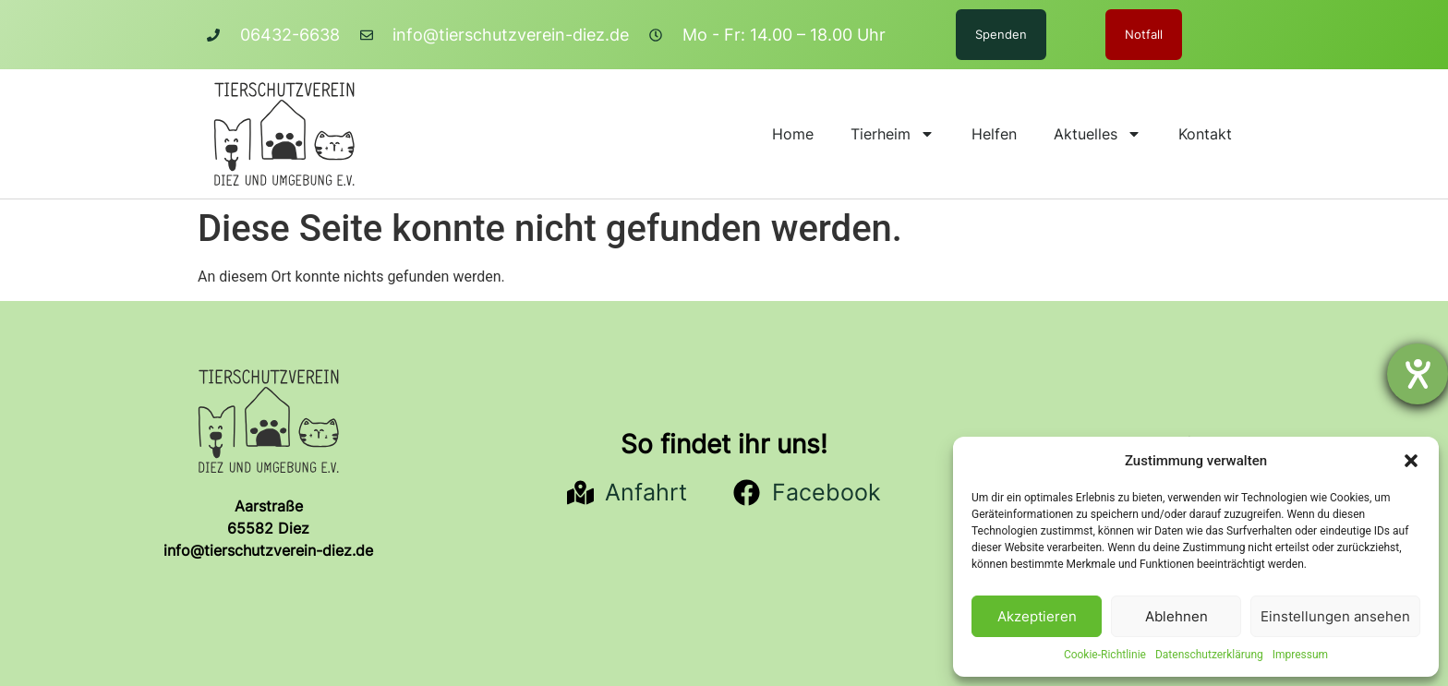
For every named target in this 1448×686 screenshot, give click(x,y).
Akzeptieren (1037, 616)
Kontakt (1205, 134)
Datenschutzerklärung (1209, 654)
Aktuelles (1097, 133)
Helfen (994, 134)
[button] (1411, 460)
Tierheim (893, 133)
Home (793, 134)
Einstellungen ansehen (1335, 616)
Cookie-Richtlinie (1105, 654)
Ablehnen (1176, 616)
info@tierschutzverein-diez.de (268, 550)
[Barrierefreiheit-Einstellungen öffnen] (1417, 373)
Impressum (1300, 654)
